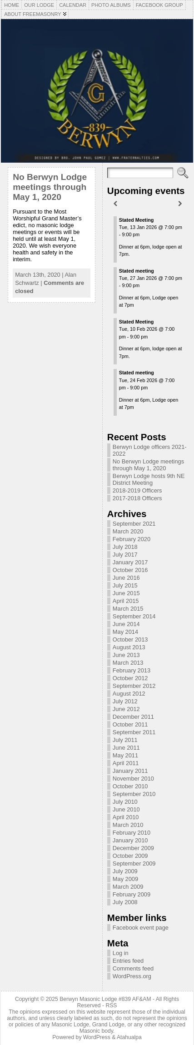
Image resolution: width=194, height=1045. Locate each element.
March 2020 (128, 531)
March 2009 (128, 886)
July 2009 (125, 871)
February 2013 (131, 670)
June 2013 (126, 655)
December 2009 (133, 848)
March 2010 (128, 824)
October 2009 (130, 855)
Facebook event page (141, 927)
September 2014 (134, 616)
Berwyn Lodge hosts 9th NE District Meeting (149, 479)
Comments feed (133, 968)
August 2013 (129, 647)
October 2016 (130, 570)
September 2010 (134, 794)
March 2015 (128, 608)
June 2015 (126, 593)
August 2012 (129, 693)
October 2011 (130, 724)
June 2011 (126, 747)
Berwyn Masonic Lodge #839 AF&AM (105, 999)
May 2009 (125, 879)
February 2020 (131, 539)
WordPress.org (132, 976)
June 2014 (126, 624)
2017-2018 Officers (137, 498)
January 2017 (130, 562)
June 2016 (126, 577)
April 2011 (126, 763)
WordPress (96, 1037)
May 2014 (125, 631)
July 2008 (125, 902)
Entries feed (128, 960)
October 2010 (130, 786)
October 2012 (130, 678)
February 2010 (131, 832)
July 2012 (125, 701)
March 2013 (128, 662)
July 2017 (125, 554)
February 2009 (131, 894)
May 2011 (125, 755)
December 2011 (133, 716)
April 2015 (126, 600)
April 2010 (126, 817)
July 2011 (125, 739)
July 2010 (125, 801)
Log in (121, 953)
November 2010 (133, 778)
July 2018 (125, 546)
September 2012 (134, 685)
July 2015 (125, 585)
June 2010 (126, 809)
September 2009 (134, 863)
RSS (111, 1005)
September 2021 (134, 523)
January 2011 (130, 770)
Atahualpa (129, 1037)
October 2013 (130, 639)
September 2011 (134, 732)
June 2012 (126, 709)
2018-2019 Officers (137, 490)
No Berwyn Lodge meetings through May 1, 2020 (50, 187)
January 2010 (130, 840)
